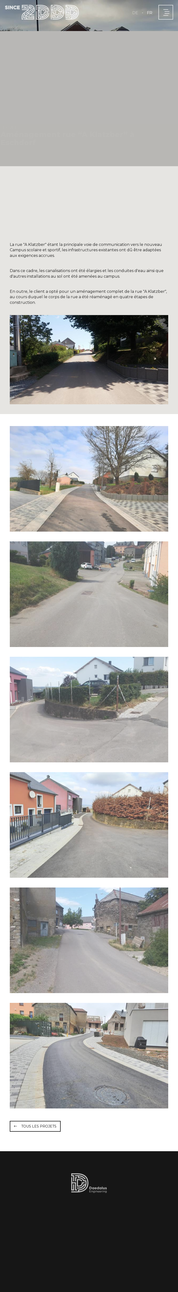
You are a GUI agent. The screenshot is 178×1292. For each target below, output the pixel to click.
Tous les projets (38, 1126)
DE (135, 13)
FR (149, 13)
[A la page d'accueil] (42, 12)
